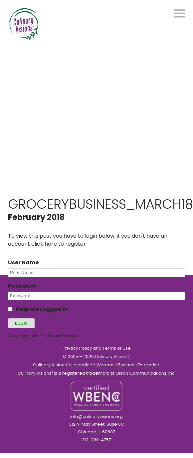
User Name (23, 262)
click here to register (58, 244)
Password (22, 286)
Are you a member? (25, 336)
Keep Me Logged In (42, 309)
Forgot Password (63, 336)
